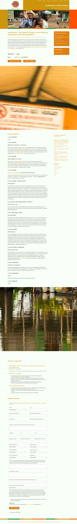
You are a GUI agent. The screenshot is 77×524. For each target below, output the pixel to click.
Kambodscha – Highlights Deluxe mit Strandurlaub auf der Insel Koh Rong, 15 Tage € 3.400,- (61, 127)
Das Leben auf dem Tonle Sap (14, 147)
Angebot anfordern (29, 61)
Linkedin (58, 470)
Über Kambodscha (57, 111)
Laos (55, 145)
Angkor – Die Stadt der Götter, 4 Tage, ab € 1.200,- (61, 124)
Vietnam (55, 139)
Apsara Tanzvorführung (18, 127)
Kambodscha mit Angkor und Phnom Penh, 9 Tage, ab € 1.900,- (60, 121)
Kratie (33, 192)
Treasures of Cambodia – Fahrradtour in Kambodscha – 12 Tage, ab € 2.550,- (61, 131)
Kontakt (61, 1)
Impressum (29, 470)
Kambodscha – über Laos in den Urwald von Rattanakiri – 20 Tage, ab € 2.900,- (61, 134)
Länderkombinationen (58, 141)
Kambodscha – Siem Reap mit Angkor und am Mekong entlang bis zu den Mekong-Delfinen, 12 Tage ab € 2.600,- (61, 117)
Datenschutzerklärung (30, 453)
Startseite (9, 470)
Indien (55, 149)
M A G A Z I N (66, 1)
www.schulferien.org (59, 52)
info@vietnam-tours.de (62, 43)
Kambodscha (56, 143)
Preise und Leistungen (14, 61)
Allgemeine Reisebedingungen (46, 470)
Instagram (54, 470)
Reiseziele (39, 1)
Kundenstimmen (55, 1)
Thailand (55, 147)
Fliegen (44, 1)
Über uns (48, 1)
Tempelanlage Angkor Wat (17, 135)
